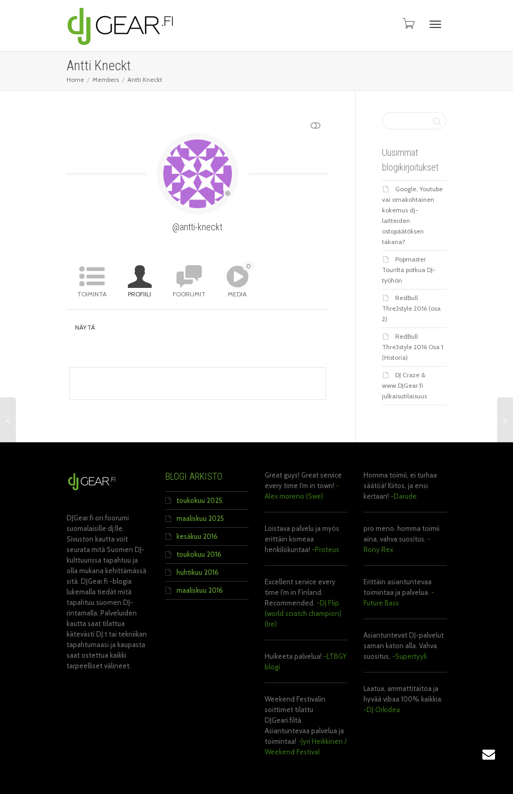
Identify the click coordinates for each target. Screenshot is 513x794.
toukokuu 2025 (199, 500)
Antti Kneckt (144, 79)
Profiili (139, 294)
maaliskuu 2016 (199, 590)
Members (105, 79)
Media (241, 279)
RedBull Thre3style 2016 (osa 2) (411, 308)
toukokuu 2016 (198, 554)
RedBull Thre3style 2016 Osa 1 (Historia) (412, 346)
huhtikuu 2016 (197, 572)
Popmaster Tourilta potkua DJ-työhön (409, 269)
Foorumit (189, 294)
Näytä (85, 327)
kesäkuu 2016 (197, 536)
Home (75, 79)
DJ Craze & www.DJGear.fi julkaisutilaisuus (404, 385)
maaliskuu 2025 (200, 518)
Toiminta (92, 294)
